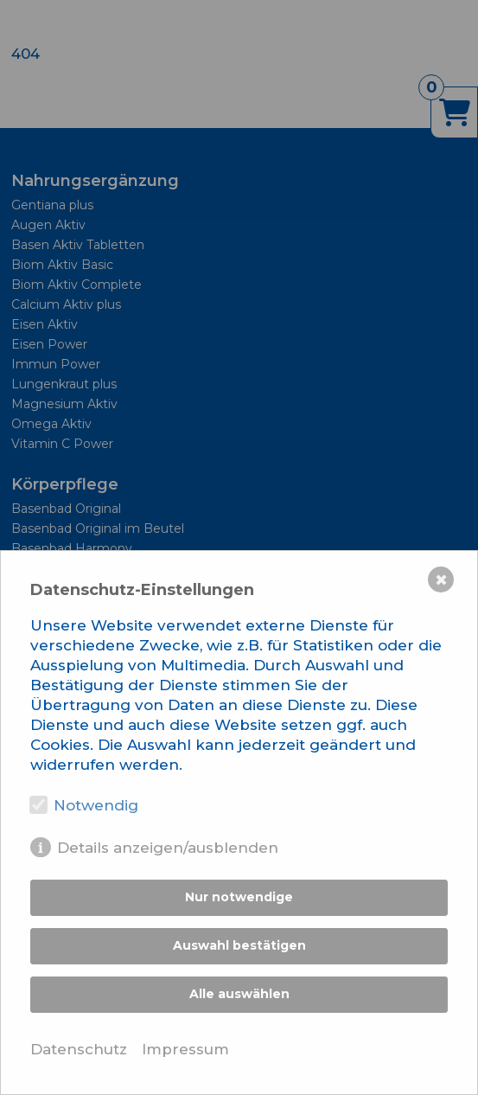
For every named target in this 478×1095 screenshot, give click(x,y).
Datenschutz (78, 1049)
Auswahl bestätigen (239, 945)
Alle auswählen (239, 994)
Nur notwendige (239, 897)
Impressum (185, 1049)
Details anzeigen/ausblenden (167, 847)
